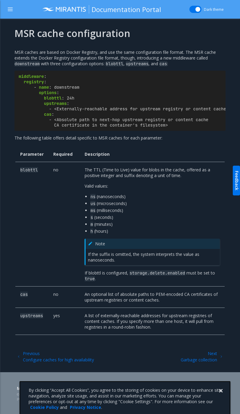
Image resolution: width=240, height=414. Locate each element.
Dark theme (214, 9)
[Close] (220, 407)
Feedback (237, 180)
